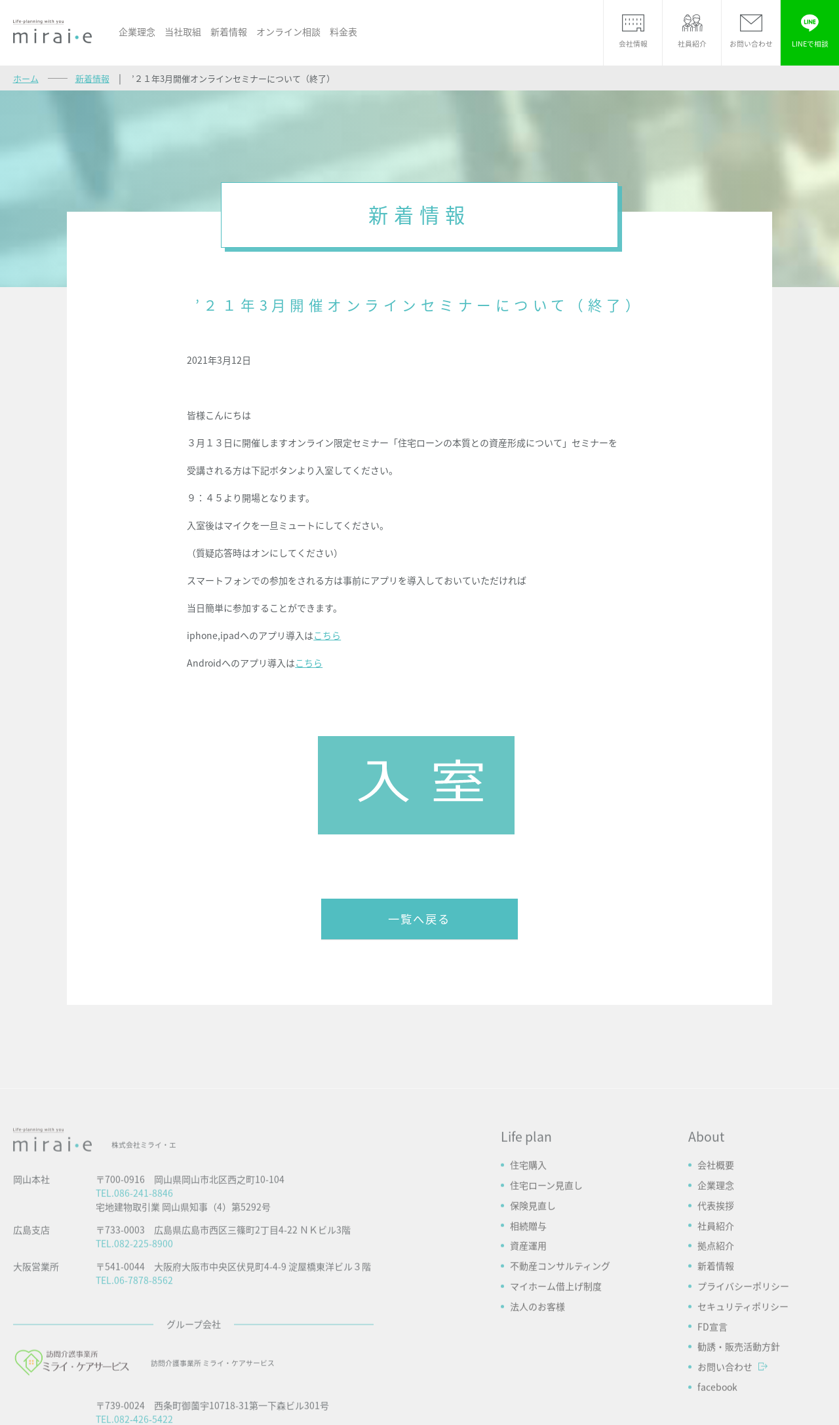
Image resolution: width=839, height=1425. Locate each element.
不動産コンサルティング (560, 1387)
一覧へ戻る (419, 918)
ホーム (26, 78)
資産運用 (528, 1366)
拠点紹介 (715, 1366)
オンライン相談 (288, 31)
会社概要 (715, 1286)
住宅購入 (528, 1286)
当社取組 (183, 31)
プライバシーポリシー (743, 1407)
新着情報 (228, 31)
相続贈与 (528, 1347)
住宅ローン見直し (546, 1306)
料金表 (343, 31)
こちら (327, 635)
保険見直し (533, 1326)
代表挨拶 (715, 1326)
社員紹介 (715, 1347)
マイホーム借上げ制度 (556, 1407)
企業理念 (137, 31)
